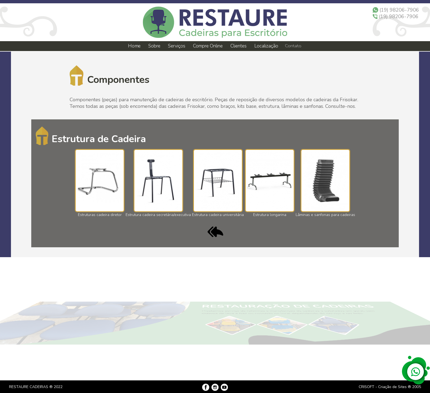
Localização (265, 45)
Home (134, 46)
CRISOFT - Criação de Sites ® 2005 (390, 386)
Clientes (238, 45)
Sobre (154, 46)
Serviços (176, 46)
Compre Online (207, 46)
